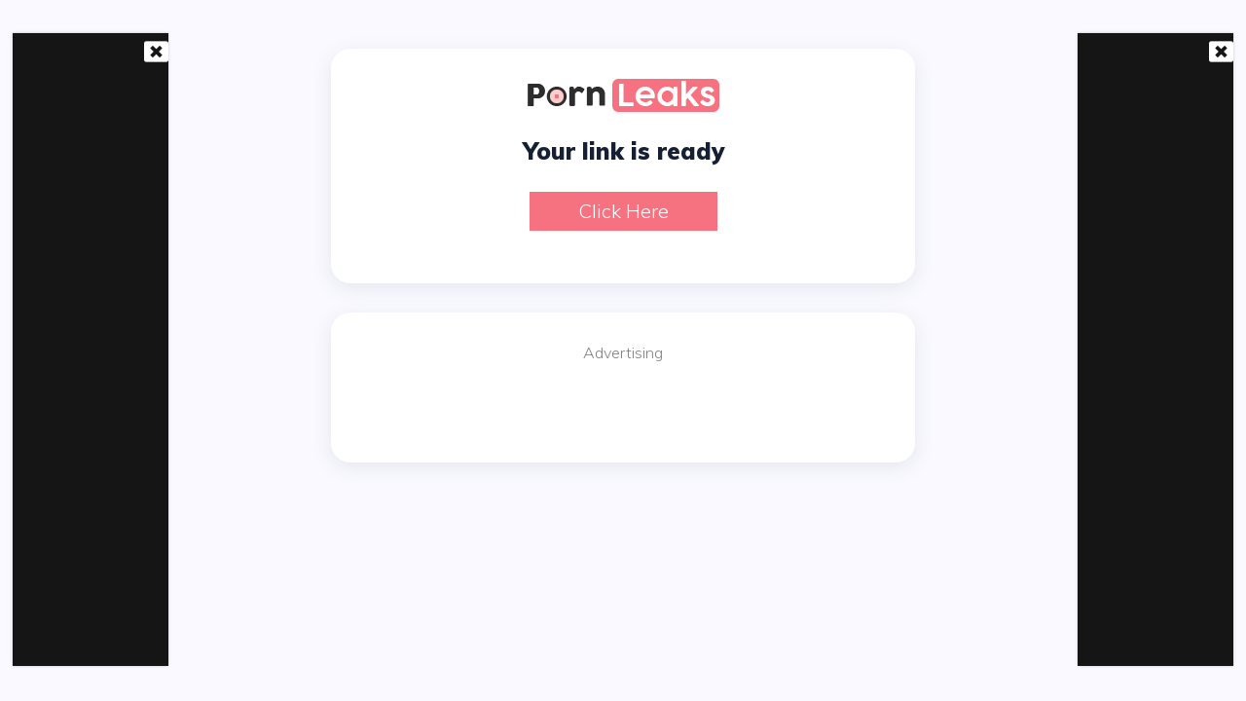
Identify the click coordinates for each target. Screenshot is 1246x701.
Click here (623, 211)
